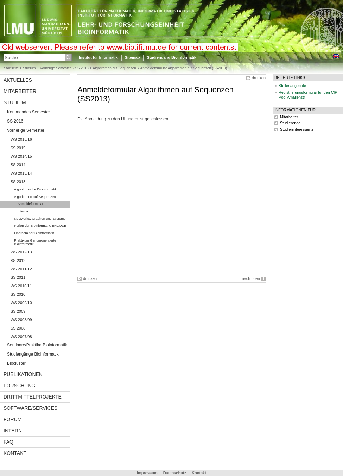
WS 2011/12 (21, 269)
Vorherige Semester (55, 68)
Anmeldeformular (30, 204)
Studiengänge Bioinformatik (33, 354)
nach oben (251, 278)
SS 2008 (18, 328)
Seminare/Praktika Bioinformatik (37, 345)
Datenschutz (174, 473)
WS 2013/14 (21, 173)
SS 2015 (18, 148)
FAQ (8, 442)
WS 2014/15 (21, 156)
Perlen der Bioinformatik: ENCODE (40, 225)
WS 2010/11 (21, 286)
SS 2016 (15, 121)
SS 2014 (18, 165)
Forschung (19, 385)
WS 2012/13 (21, 252)
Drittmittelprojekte (33, 397)
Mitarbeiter (20, 91)
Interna (23, 211)
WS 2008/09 (21, 320)
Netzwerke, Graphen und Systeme (40, 218)
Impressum (147, 473)
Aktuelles (18, 80)
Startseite (11, 68)
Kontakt (15, 453)
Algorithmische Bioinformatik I (36, 189)
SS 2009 (18, 311)
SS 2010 (18, 294)
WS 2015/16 (21, 139)
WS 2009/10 (21, 303)
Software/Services (30, 408)
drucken (259, 78)
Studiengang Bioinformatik (171, 57)
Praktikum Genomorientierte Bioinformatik (35, 242)
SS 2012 (18, 260)
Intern (13, 430)
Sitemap (132, 57)
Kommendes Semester (28, 111)
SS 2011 (18, 277)
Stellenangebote (292, 85)
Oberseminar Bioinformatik (34, 233)
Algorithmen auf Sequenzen (114, 68)
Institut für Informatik (98, 57)
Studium (29, 68)
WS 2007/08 (21, 336)
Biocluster (16, 363)
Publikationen (23, 374)
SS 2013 (81, 68)
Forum (12, 419)
